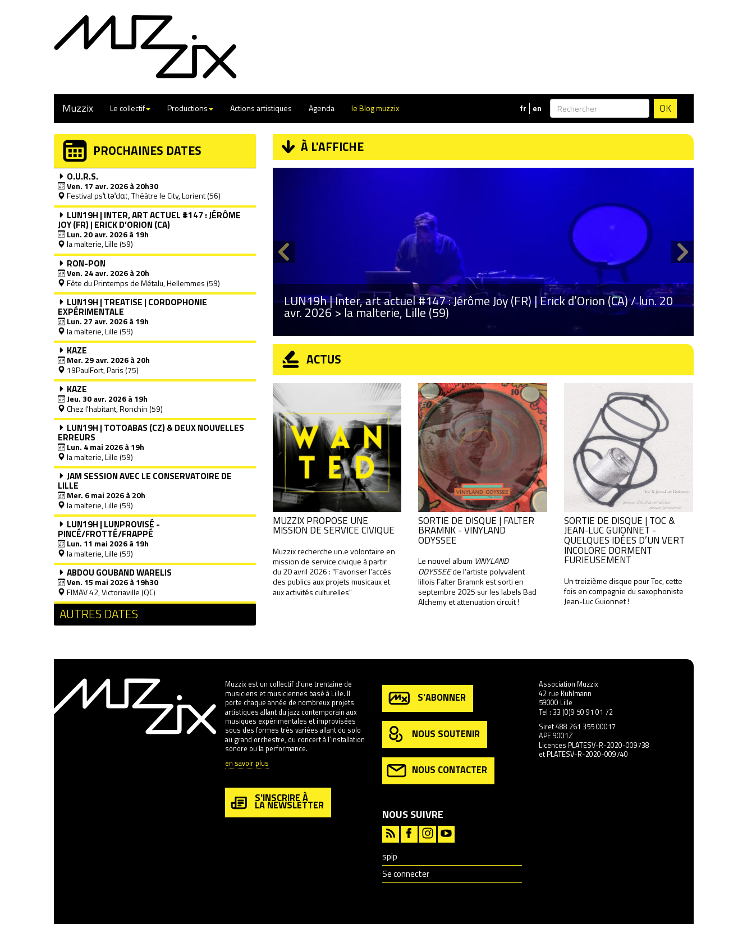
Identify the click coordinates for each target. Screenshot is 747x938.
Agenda (321, 108)
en (537, 108)
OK (665, 108)
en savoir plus (247, 764)
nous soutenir (433, 734)
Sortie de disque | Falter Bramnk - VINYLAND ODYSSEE (476, 530)
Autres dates (98, 614)
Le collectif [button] (130, 108)
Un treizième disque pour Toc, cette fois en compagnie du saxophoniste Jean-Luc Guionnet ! (624, 591)
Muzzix (77, 108)
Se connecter (405, 873)
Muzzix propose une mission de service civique (334, 525)
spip (389, 856)
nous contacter (437, 770)
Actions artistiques (261, 108)
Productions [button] (190, 108)
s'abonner (426, 698)
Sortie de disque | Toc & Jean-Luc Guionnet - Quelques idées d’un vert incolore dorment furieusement (624, 540)
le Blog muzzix (375, 108)
